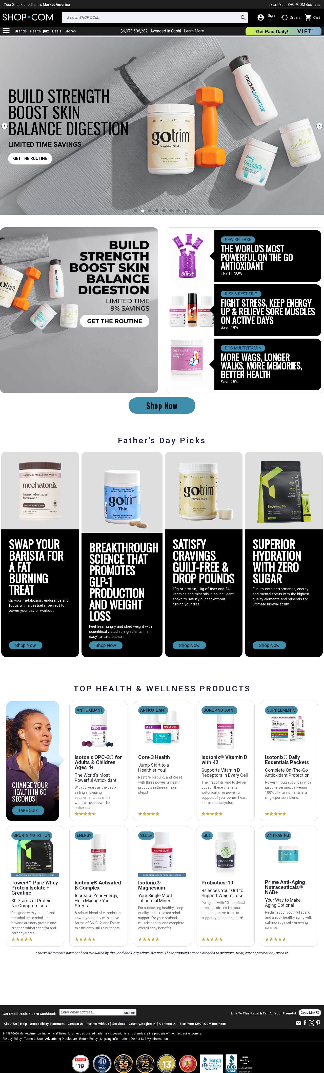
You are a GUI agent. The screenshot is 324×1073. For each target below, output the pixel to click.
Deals (57, 31)
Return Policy (88, 1039)
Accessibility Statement (47, 1024)
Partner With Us (98, 1024)
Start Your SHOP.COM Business (295, 4)
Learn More (194, 31)
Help (23, 1024)
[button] (143, 1024)
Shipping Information (114, 1039)
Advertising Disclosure (61, 1039)
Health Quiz (39, 31)
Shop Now (162, 405)
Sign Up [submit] (129, 1012)
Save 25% (229, 382)
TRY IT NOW (231, 273)
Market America (56, 5)
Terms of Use (33, 1039)
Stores (70, 31)
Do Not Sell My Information (149, 1039)
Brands (21, 31)
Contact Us (76, 1024)
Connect (165, 1024)
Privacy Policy (12, 1039)
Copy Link (310, 1012)
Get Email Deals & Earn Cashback (29, 1013)
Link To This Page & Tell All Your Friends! (263, 1013)
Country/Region (140, 1024)
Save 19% (229, 328)
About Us (10, 1024)
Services (119, 1024)
